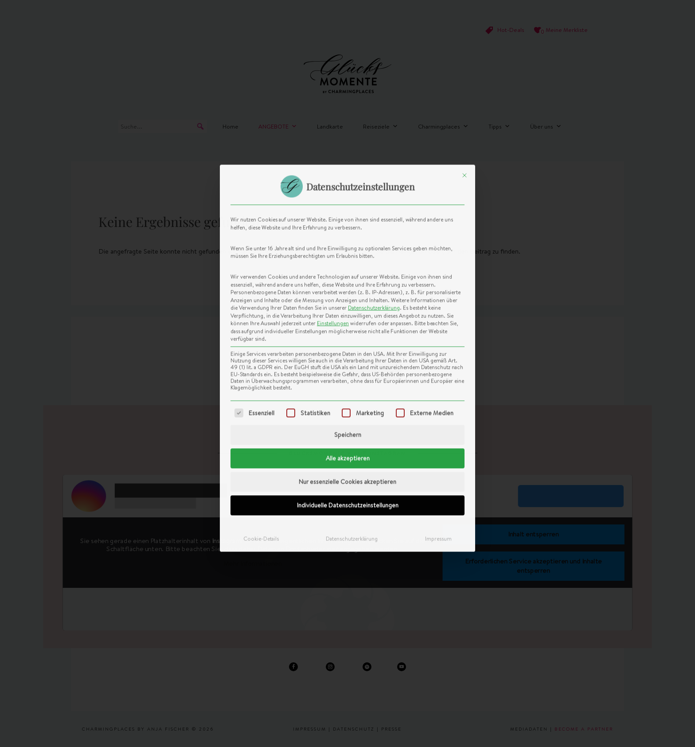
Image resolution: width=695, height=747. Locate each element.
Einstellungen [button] (333, 185)
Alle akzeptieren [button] (348, 320)
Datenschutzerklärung (374, 170)
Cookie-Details (261, 401)
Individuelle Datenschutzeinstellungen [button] (347, 367)
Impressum (438, 401)
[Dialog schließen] (464, 38)
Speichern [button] (347, 297)
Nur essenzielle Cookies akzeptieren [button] (347, 344)
